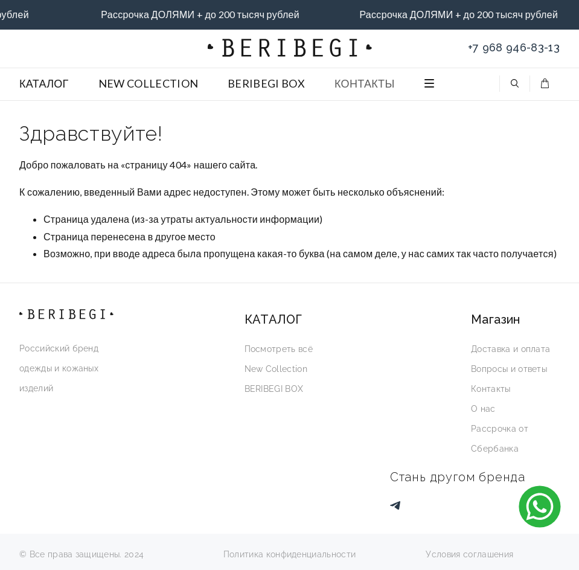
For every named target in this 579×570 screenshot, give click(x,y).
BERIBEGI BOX (266, 83)
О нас (483, 409)
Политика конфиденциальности (289, 554)
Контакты (491, 389)
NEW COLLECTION (148, 83)
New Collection (276, 369)
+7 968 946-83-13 (514, 47)
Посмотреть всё (279, 349)
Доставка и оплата (510, 349)
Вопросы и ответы (509, 369)
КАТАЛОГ (44, 83)
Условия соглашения (469, 554)
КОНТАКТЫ (364, 83)
